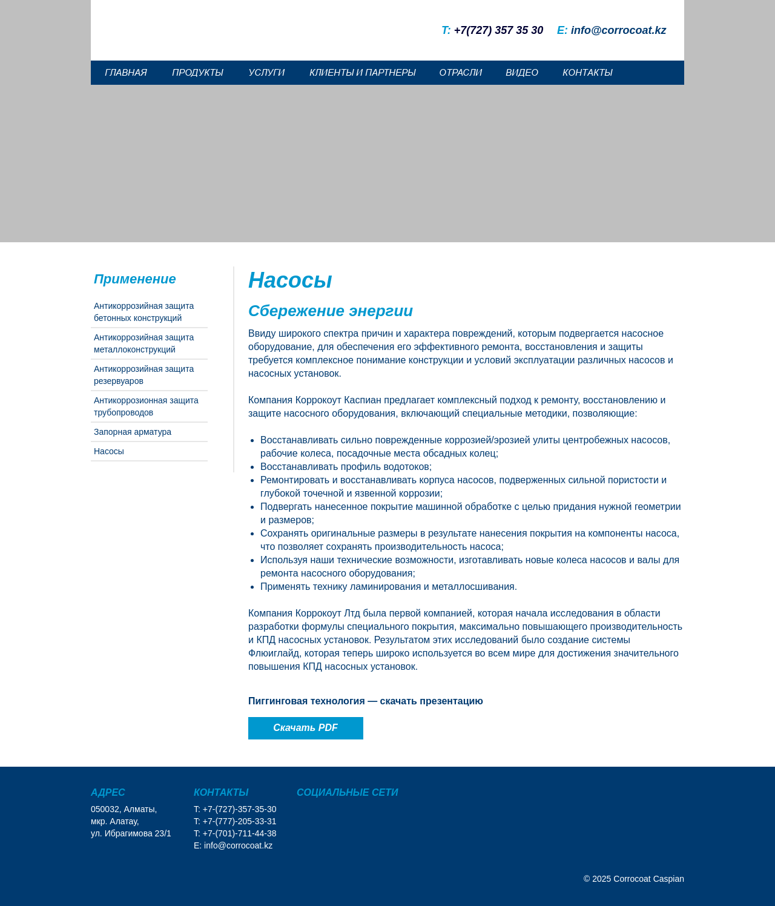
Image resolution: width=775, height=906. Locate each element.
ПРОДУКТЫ (197, 72)
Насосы (109, 451)
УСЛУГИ (266, 72)
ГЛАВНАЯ (126, 72)
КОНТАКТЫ (587, 72)
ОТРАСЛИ (460, 72)
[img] (659, 11)
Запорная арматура (132, 432)
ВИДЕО (522, 72)
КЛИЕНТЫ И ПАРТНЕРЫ (362, 72)
